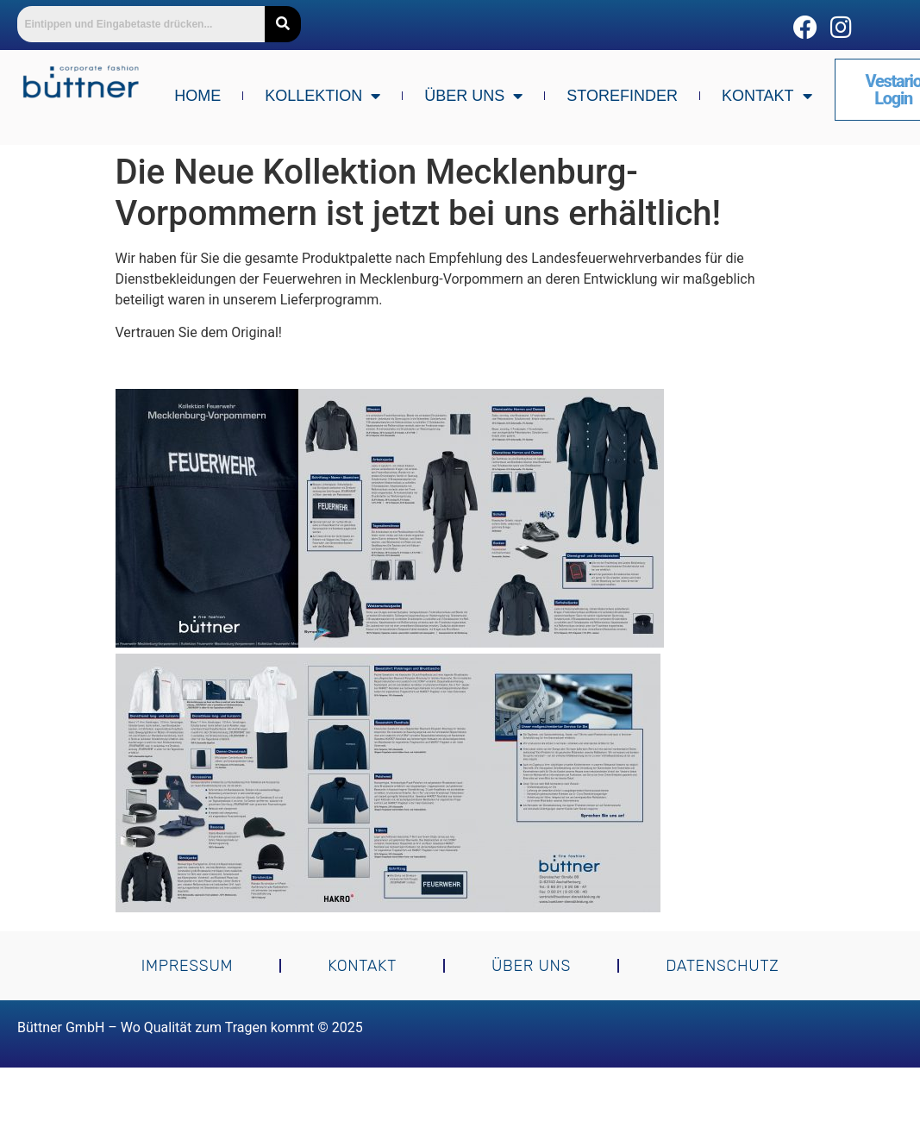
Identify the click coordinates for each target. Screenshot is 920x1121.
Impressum (187, 965)
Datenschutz (722, 965)
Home (197, 95)
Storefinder (622, 95)
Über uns (473, 95)
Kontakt (767, 95)
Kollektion (322, 95)
